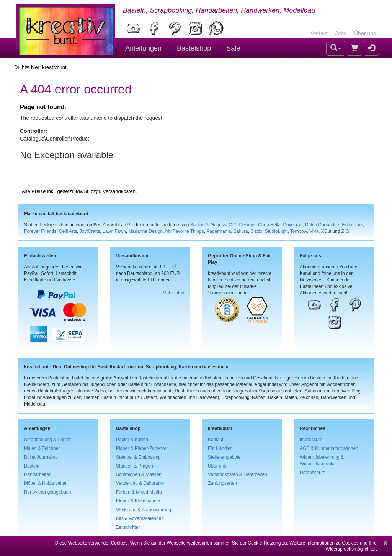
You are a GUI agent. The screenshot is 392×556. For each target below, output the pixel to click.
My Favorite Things (184, 231)
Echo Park (352, 224)
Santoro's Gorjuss (208, 224)
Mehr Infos (173, 293)
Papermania (218, 231)
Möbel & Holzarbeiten (46, 483)
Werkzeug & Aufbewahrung (143, 509)
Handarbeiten (37, 474)
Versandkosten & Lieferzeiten (237, 474)
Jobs (341, 33)
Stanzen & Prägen (134, 466)
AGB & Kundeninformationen (329, 448)
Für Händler (220, 448)
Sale (233, 48)
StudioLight (276, 231)
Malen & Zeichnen (42, 448)
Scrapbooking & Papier (47, 439)
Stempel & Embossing (138, 457)
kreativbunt (54, 67)
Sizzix (256, 231)
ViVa (313, 231)
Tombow (298, 231)
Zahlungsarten (222, 483)
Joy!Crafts (90, 231)
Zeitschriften (128, 527)
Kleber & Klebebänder (138, 501)
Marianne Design (145, 231)
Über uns (365, 33)
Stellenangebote (224, 457)
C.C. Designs (242, 224)
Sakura (241, 231)
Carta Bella (269, 224)
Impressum (311, 439)
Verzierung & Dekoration (140, 483)
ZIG (345, 231)
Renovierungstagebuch (47, 492)
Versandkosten (119, 191)
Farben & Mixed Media (139, 492)
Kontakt (318, 33)
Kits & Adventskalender (139, 518)
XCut (326, 231)
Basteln (31, 466)
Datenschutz (312, 472)
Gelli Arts (68, 231)
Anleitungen (143, 48)
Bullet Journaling (41, 457)
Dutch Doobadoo (322, 224)
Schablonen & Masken (139, 474)
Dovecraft (292, 224)
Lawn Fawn (114, 231)
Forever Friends (40, 231)
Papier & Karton (132, 439)
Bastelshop (194, 48)
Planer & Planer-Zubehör (141, 448)
